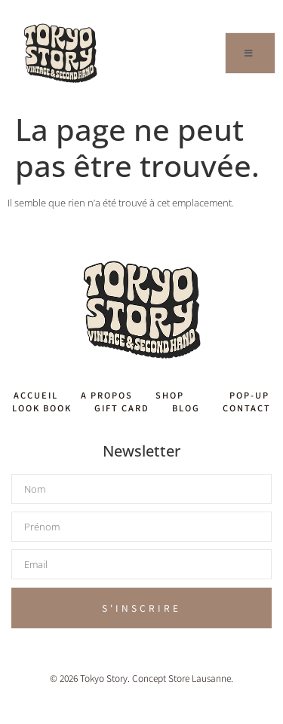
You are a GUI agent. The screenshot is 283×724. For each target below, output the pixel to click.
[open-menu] (250, 53)
